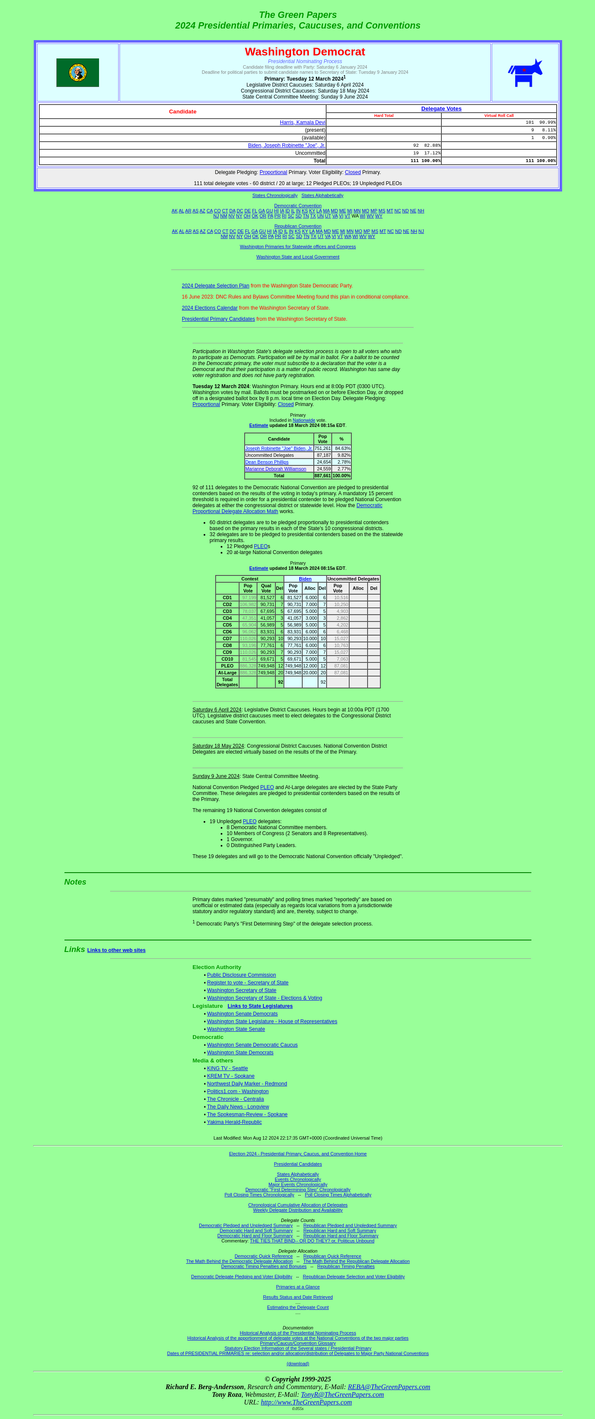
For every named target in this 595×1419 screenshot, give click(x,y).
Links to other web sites (117, 950)
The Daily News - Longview (238, 1107)
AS (195, 210)
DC (239, 210)
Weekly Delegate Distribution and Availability (298, 1210)
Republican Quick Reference (332, 1256)
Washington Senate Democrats (242, 1014)
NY (239, 215)
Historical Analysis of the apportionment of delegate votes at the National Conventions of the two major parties (297, 1338)
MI (350, 210)
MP (373, 210)
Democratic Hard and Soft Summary (256, 1230)
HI (276, 210)
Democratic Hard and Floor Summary (254, 1235)
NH (421, 210)
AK (175, 210)
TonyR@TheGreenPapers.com (342, 1394)
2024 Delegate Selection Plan (215, 286)
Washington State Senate (236, 1029)
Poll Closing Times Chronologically (259, 1194)
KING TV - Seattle (227, 1068)
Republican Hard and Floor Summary (341, 1235)
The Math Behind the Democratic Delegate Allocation (239, 1261)
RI (284, 215)
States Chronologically (275, 195)
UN (320, 215)
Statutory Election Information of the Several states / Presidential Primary (298, 1348)
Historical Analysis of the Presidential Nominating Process (298, 1332)
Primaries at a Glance (298, 1286)
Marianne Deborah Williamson (275, 468)
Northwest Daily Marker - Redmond (247, 1084)
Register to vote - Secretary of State (248, 983)
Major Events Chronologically (297, 1184)
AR (188, 210)
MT (390, 210)
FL (254, 210)
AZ (202, 210)
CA (210, 210)
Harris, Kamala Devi (303, 122)
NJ (216, 215)
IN (298, 210)
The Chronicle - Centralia (235, 1099)
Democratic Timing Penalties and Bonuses (263, 1266)
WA (347, 236)
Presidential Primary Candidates (218, 319)
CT (225, 210)
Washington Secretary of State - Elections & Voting (264, 998)
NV (231, 215)
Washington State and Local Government (298, 256)
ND (405, 210)
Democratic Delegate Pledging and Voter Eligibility (241, 1276)
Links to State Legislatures (260, 1006)
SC (291, 215)
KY (312, 210)
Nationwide (304, 420)
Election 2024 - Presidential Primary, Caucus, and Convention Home (298, 1153)
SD (298, 215)
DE (248, 210)
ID (287, 210)
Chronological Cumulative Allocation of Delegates (298, 1204)
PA (270, 215)
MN (357, 210)
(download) (298, 1363)
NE (413, 210)
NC (397, 210)
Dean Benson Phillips (267, 461)
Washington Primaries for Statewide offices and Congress (298, 246)
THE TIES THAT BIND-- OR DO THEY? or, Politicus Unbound (312, 1240)
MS (382, 210)
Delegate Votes (441, 108)
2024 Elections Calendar (210, 308)
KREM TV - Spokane (230, 1076)
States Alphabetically (322, 195)
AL (181, 210)
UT (328, 215)
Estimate (258, 425)
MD (334, 210)
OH (247, 215)
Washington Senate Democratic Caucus (252, 1045)
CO (217, 210)
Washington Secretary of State (241, 990)
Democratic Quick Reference (264, 1256)
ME (342, 210)
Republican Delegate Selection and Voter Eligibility (354, 1276)
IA (282, 210)
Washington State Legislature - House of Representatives (272, 1021)
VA (335, 215)
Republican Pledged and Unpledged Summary (350, 1225)
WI (362, 215)
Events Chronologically (298, 1179)
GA (262, 210)
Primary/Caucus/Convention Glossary (298, 1343)
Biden (305, 578)
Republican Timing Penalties (345, 1266)
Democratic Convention (298, 205)
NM (224, 215)
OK (255, 215)
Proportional (273, 172)
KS (305, 210)
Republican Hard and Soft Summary (339, 1230)
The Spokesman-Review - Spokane (247, 1114)
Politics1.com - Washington (237, 1091)
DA (232, 210)
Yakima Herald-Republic (234, 1122)
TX (313, 215)
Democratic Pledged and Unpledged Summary (246, 1225)
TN (306, 215)
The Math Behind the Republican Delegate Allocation (356, 1261)
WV (370, 215)
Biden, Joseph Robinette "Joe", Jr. (286, 145)
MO (365, 210)
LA (318, 210)
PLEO (261, 546)
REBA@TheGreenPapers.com (389, 1386)
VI (341, 215)
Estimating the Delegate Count (298, 1307)
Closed (353, 172)
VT (347, 215)
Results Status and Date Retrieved (297, 1297)
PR (277, 215)
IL (293, 210)
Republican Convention (297, 226)
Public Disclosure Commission (241, 975)
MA (326, 210)
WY (378, 215)
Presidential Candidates (298, 1164)
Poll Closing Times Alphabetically (338, 1194)
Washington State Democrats (240, 1053)
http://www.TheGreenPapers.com (306, 1402)
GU (269, 210)
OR (263, 215)
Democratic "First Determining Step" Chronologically (297, 1189)
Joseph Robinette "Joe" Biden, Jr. (279, 448)
